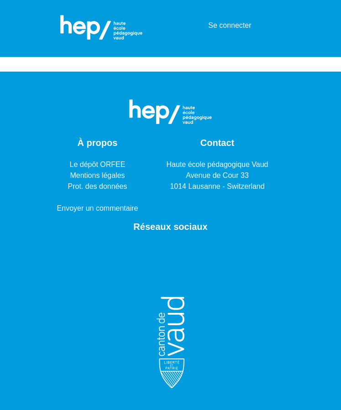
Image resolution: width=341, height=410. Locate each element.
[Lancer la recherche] (186, 25)
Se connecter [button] (230, 25)
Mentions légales (97, 175)
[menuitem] (199, 25)
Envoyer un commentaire (97, 208)
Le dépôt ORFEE (98, 164)
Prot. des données (97, 186)
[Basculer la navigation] (274, 25)
